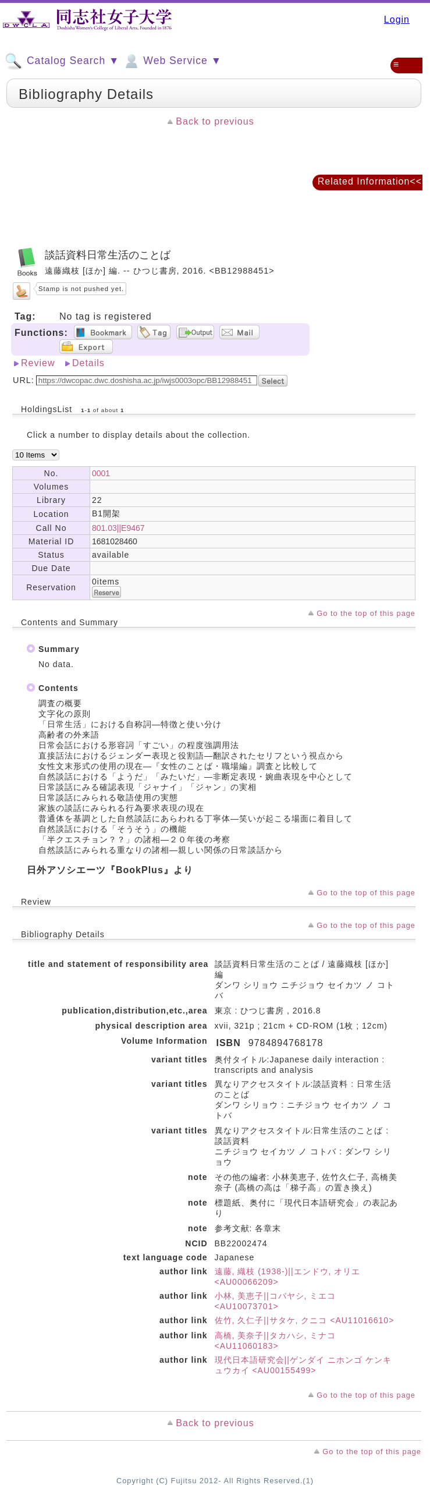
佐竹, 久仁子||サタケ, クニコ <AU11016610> (305, 1320)
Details (88, 363)
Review (38, 363)
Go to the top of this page (366, 613)
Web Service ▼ (172, 61)
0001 (101, 473)
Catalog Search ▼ (62, 61)
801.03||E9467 (118, 528)
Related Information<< (370, 181)
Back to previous (215, 121)
